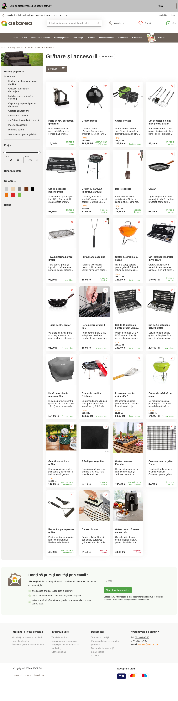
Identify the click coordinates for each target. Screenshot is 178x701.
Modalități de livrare (167, 15)
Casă (24, 38)
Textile (15, 38)
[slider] (5, 152)
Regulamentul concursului (64, 653)
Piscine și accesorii (17, 125)
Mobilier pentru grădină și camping (20, 97)
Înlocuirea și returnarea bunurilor (28, 657)
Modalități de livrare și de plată (27, 649)
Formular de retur (20, 653)
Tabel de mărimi (59, 649)
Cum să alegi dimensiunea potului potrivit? (31, 6)
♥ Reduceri (123, 38)
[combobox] (70, 23)
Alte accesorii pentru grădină (22, 134)
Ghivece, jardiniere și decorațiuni (18, 90)
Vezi (160, 6)
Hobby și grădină (61, 38)
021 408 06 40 (142, 649)
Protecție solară (16, 130)
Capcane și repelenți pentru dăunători (22, 104)
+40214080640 (36, 15)
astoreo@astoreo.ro (148, 656)
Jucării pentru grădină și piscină (23, 120)
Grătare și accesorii (18, 111)
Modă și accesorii (106, 38)
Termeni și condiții (100, 649)
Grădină (30, 47)
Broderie (91, 38)
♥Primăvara (137, 38)
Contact (95, 668)
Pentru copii (78, 38)
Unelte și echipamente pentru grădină (22, 82)
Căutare (98, 23)
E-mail (109, 593)
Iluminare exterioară (18, 115)
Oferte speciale (58, 664)
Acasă (3, 47)
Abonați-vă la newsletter (118, 602)
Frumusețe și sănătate (40, 38)
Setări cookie (97, 664)
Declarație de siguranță (102, 660)
